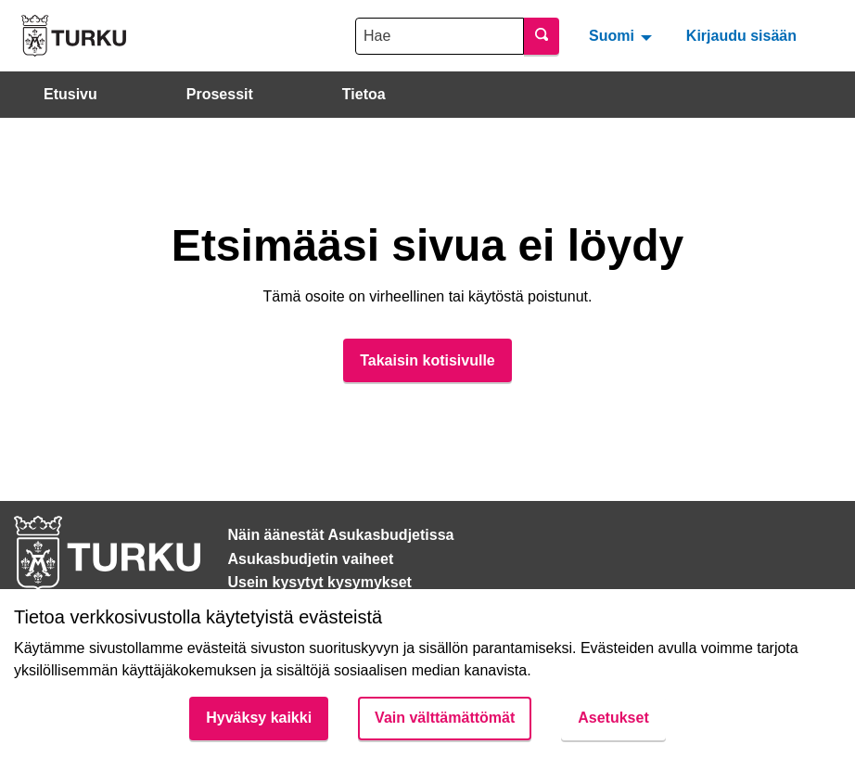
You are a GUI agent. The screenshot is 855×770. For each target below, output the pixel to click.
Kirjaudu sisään (741, 36)
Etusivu (70, 94)
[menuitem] (623, 35)
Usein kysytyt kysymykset (320, 582)
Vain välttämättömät (445, 717)
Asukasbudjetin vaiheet (311, 559)
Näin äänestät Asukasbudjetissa (341, 535)
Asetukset (613, 717)
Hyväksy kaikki (259, 717)
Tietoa (364, 94)
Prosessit (219, 94)
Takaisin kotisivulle (427, 360)
